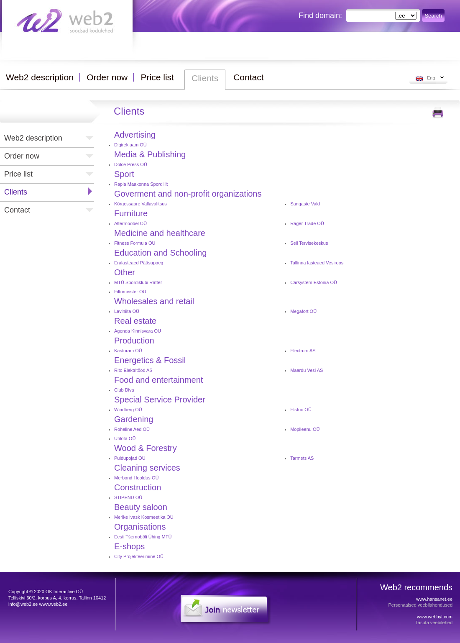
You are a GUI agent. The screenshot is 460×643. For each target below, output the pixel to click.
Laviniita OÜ (126, 311)
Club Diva (124, 389)
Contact (17, 210)
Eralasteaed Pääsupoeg (138, 262)
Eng (431, 77)
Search (433, 16)
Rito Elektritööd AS (133, 370)
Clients (15, 192)
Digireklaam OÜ (130, 144)
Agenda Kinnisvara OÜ (137, 330)
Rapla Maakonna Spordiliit (141, 184)
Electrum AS (303, 350)
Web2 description (33, 138)
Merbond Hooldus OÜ (136, 477)
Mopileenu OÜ (304, 429)
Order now (21, 156)
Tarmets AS (302, 458)
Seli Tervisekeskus (309, 243)
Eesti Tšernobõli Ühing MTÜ (142, 536)
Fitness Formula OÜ (134, 243)
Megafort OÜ (303, 311)
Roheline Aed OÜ (132, 429)
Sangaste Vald (305, 203)
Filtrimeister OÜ (130, 291)
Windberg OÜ (128, 409)
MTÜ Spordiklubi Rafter (138, 282)
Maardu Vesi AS (306, 370)
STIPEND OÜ (128, 497)
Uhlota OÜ (124, 438)
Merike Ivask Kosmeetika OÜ (144, 517)
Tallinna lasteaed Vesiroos (316, 262)
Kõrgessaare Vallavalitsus (140, 203)
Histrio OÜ (301, 409)
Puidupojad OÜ (130, 458)
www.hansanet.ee (434, 599)
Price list (18, 174)
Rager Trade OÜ (307, 223)
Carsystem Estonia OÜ (313, 282)
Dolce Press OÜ (130, 164)
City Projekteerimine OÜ (139, 556)
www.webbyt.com (434, 616)
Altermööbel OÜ (130, 223)
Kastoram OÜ (128, 350)
